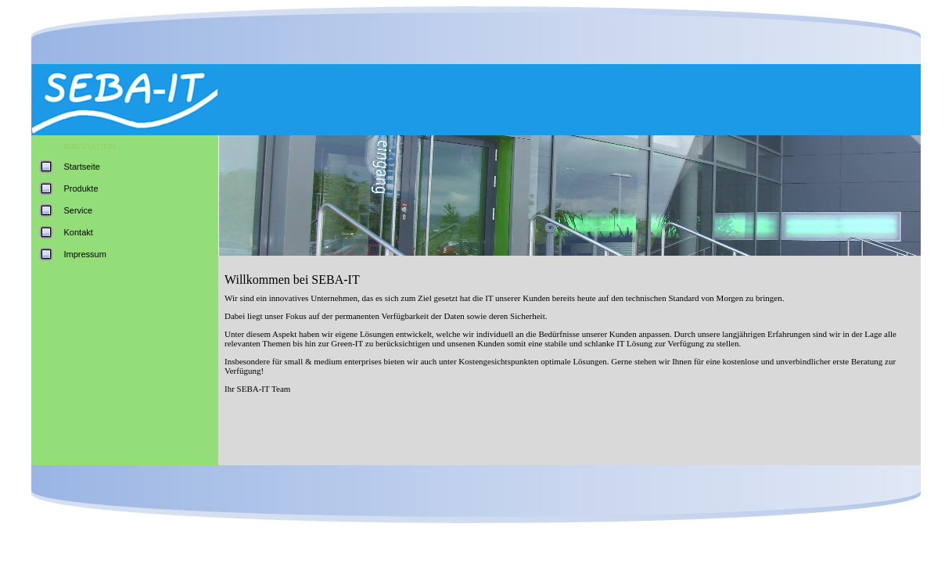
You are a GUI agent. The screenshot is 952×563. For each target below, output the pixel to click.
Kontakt (78, 232)
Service (78, 210)
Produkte (81, 188)
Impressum (85, 254)
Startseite (82, 166)
